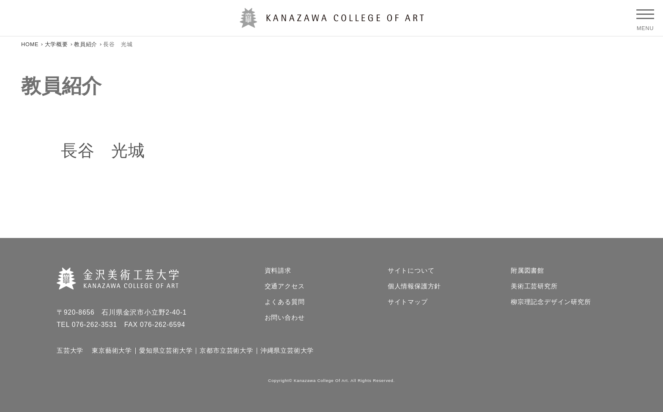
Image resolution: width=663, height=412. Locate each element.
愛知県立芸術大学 (165, 351)
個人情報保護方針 (414, 286)
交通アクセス (285, 286)
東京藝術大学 (112, 351)
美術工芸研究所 (534, 286)
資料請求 (278, 271)
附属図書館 (527, 271)
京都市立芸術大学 (226, 351)
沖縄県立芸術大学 (287, 351)
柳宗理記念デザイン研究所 (551, 302)
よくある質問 (285, 302)
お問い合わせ (285, 318)
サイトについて (411, 271)
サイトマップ (408, 302)
